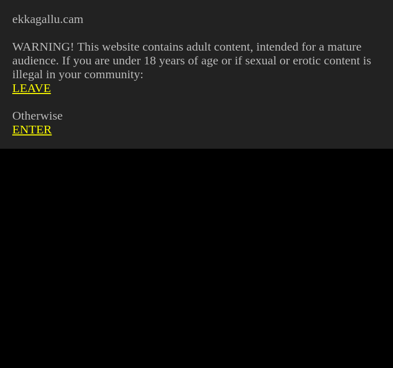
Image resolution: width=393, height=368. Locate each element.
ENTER (32, 129)
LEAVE (31, 88)
